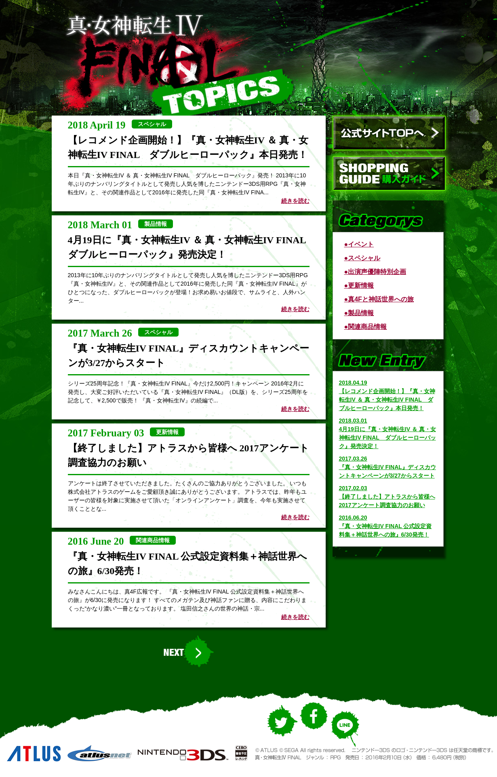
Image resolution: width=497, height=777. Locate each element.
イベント (361, 244)
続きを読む (295, 201)
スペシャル (364, 258)
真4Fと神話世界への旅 (381, 299)
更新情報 (361, 285)
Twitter (281, 729)
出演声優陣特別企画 (377, 271)
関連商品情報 (367, 326)
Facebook (313, 722)
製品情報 (361, 313)
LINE (344, 732)
